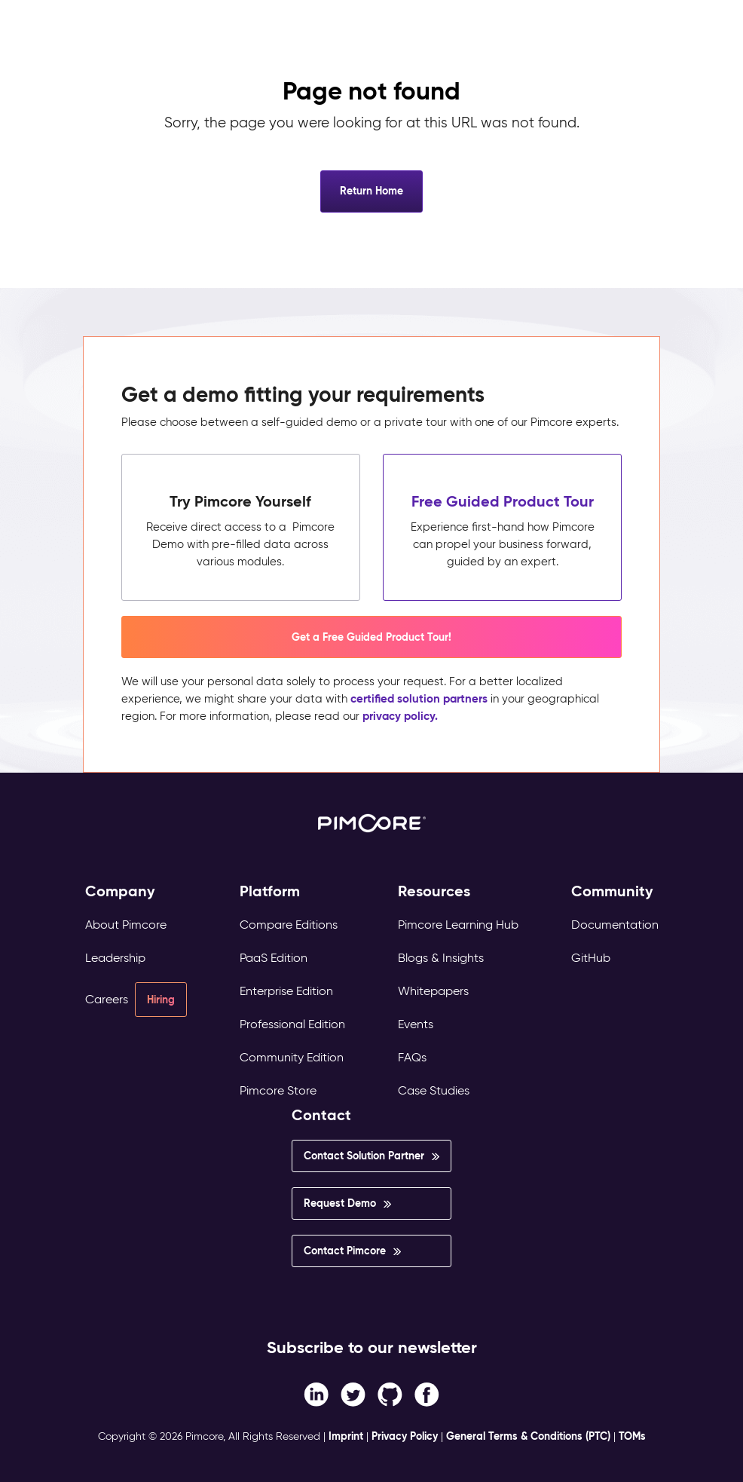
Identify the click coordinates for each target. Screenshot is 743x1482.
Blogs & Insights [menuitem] (441, 958)
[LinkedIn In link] (426, 1393)
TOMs (632, 1436)
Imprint (346, 1436)
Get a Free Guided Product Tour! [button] (371, 637)
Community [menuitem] (612, 891)
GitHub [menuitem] (590, 958)
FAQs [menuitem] (412, 1057)
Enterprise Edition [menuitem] (286, 991)
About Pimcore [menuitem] (126, 924)
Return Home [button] (371, 190)
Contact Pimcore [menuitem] (345, 1250)
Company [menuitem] (120, 891)
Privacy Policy (405, 1436)
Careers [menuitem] (106, 999)
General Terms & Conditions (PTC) (528, 1436)
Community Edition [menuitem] (292, 1057)
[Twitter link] (353, 1393)
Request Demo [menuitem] (340, 1203)
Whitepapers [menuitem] (433, 991)
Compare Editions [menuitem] (289, 924)
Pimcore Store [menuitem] (278, 1090)
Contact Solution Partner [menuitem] (364, 1155)
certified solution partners (419, 698)
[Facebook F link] (316, 1393)
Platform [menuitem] (270, 891)
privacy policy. (400, 716)
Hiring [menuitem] (161, 999)
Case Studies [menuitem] (433, 1090)
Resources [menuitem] (434, 891)
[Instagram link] (390, 1393)
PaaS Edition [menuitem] (273, 958)
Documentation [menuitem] (615, 924)
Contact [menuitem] (321, 1115)
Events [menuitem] (415, 1024)
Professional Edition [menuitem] (292, 1024)
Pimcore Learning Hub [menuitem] (458, 924)
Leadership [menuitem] (115, 958)
